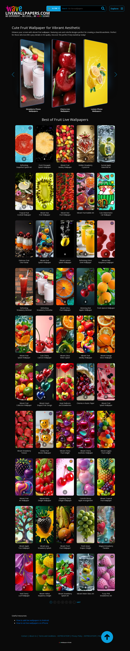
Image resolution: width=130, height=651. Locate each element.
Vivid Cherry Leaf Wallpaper (24, 595)
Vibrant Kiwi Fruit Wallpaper (44, 214)
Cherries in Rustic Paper (85, 403)
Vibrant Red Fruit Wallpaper (65, 214)
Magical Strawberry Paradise (106, 547)
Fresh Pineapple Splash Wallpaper (44, 166)
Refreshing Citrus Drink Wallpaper (85, 261)
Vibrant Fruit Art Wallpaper (24, 499)
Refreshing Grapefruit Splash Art (24, 166)
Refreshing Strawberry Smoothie (44, 309)
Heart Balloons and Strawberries (65, 404)
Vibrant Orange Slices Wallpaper (106, 357)
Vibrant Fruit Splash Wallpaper (44, 261)
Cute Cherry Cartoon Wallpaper (44, 357)
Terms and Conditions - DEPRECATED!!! (54, 636)
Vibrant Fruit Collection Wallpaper (24, 404)
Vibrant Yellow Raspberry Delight (44, 595)
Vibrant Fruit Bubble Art (85, 213)
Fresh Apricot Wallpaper (106, 308)
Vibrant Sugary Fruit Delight (106, 452)
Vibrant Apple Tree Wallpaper (24, 547)
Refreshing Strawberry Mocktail (24, 309)
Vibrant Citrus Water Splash (65, 357)
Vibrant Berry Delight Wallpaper (44, 499)
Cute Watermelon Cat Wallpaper (105, 214)
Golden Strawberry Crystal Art (85, 166)
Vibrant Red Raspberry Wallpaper (106, 261)
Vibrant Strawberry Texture (24, 452)
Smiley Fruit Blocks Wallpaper (44, 452)
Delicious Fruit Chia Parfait (24, 261)
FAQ (99, 636)
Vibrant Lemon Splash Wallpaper (65, 261)
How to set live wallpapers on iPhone (32, 623)
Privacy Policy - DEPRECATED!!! (84, 636)
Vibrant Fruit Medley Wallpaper (65, 166)
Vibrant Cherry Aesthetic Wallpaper (85, 452)
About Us (33, 636)
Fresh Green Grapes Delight (85, 547)
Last (79, 602)
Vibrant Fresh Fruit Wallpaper (65, 547)
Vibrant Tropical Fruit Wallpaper (106, 499)
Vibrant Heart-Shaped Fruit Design (44, 404)
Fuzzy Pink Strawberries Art (106, 595)
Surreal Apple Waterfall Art (106, 166)
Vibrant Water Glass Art (85, 594)
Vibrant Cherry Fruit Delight (65, 452)
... (74, 602)
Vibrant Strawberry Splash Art (65, 595)
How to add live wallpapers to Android (32, 620)
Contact (24, 636)
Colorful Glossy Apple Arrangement (85, 499)
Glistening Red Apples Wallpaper (85, 309)
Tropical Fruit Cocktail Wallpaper (24, 214)
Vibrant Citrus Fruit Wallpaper (65, 309)
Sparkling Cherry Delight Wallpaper (65, 499)
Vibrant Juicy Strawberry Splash (44, 547)
